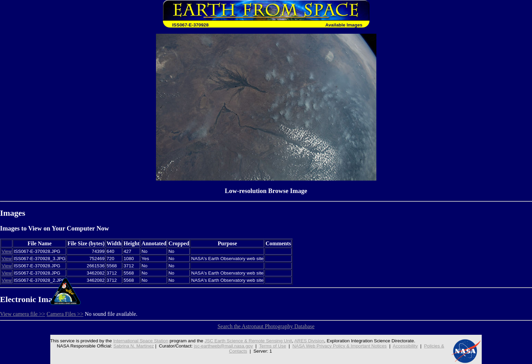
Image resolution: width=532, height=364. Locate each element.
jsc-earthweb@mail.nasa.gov (223, 346)
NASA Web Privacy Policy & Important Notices (339, 346)
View (7, 251)
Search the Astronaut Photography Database (266, 326)
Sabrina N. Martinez (133, 346)
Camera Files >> (64, 314)
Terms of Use (272, 346)
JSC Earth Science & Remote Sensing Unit (248, 340)
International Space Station (140, 340)
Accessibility (405, 346)
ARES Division (309, 340)
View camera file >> (22, 314)
